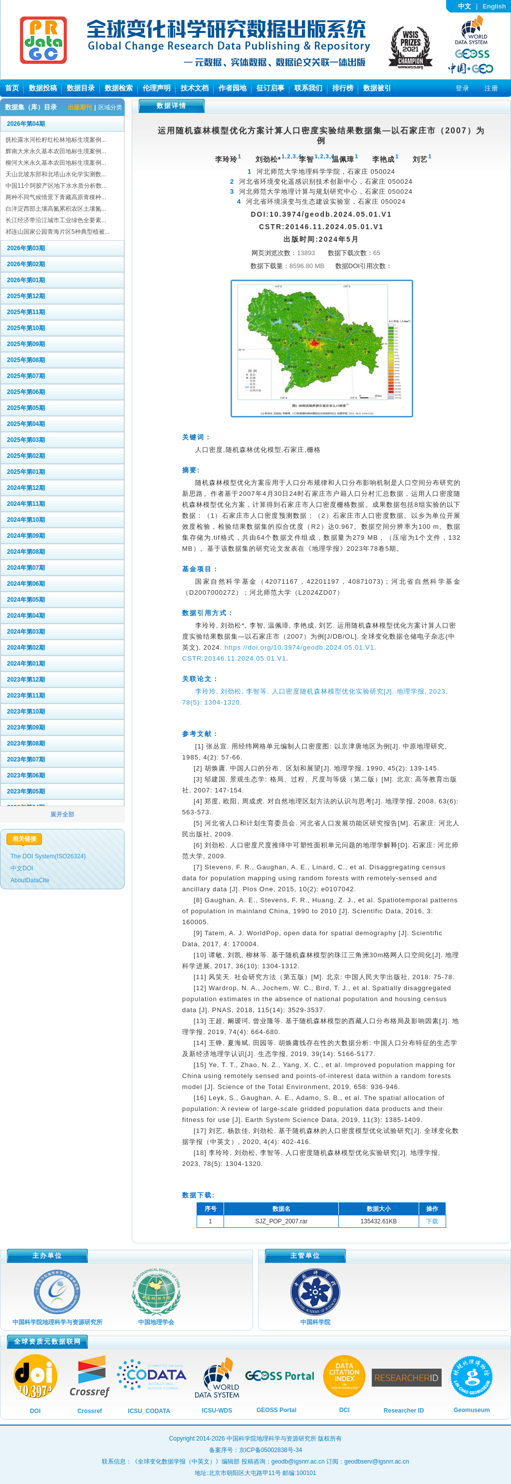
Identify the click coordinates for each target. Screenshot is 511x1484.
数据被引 (377, 88)
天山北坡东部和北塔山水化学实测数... (55, 174)
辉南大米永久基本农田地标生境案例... (55, 151)
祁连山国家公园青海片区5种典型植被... (57, 231)
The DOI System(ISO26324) (48, 856)
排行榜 (342, 88)
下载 (432, 1221)
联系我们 (308, 88)
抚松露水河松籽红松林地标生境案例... (55, 139)
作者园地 (233, 88)
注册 (492, 88)
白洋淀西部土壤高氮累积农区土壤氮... (55, 208)
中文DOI (21, 868)
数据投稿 (43, 88)
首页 (12, 88)
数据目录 (81, 88)
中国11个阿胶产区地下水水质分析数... (56, 185)
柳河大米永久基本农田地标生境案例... (55, 162)
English (494, 6)
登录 (463, 88)
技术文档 (195, 88)
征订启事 (270, 88)
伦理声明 (157, 88)
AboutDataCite (29, 880)
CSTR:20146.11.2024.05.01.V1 (234, 658)
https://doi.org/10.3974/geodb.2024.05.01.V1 (299, 647)
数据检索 (119, 88)
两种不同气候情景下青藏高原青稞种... (55, 197)
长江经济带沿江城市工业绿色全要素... (55, 220)
